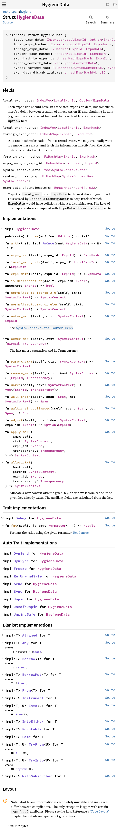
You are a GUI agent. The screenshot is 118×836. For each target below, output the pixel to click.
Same (26, 737)
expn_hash (20, 255)
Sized (37, 651)
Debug (21, 518)
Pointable (32, 729)
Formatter (57, 525)
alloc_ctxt (21, 462)
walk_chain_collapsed (30, 408)
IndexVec (55, 39)
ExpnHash (102, 44)
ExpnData (94, 49)
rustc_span (10, 11)
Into (33, 705)
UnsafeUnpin (25, 606)
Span (62, 397)
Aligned (29, 635)
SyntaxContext (15, 181)
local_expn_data (25, 262)
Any (25, 643)
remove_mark (22, 373)
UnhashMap (65, 58)
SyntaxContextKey (88, 68)
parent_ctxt (22, 361)
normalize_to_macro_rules (34, 304)
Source (8, 22)
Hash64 (90, 72)
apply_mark (21, 432)
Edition (65, 236)
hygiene (25, 11)
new (35, 236)
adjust (17, 420)
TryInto (36, 760)
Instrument (33, 698)
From (26, 690)
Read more (81, 532)
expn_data (20, 274)
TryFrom (36, 744)
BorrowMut (32, 674)
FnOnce (48, 243)
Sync (18, 591)
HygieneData (55, 4)
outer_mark (21, 339)
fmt (14, 525)
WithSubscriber (37, 776)
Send (18, 584)
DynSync (21, 561)
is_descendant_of (26, 281)
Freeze (20, 568)
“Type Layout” (100, 811)
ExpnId (76, 49)
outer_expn (21, 316)
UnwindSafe (24, 614)
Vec (58, 63)
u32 (103, 72)
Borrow (28, 658)
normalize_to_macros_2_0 (33, 293)
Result (89, 525)
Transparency (34, 343)
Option (96, 39)
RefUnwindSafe (28, 576)
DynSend (21, 553)
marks (16, 385)
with (15, 243)
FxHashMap (59, 49)
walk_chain (21, 397)
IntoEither (33, 721)
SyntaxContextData (79, 63)
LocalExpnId (75, 39)
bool (50, 285)
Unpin (19, 599)
